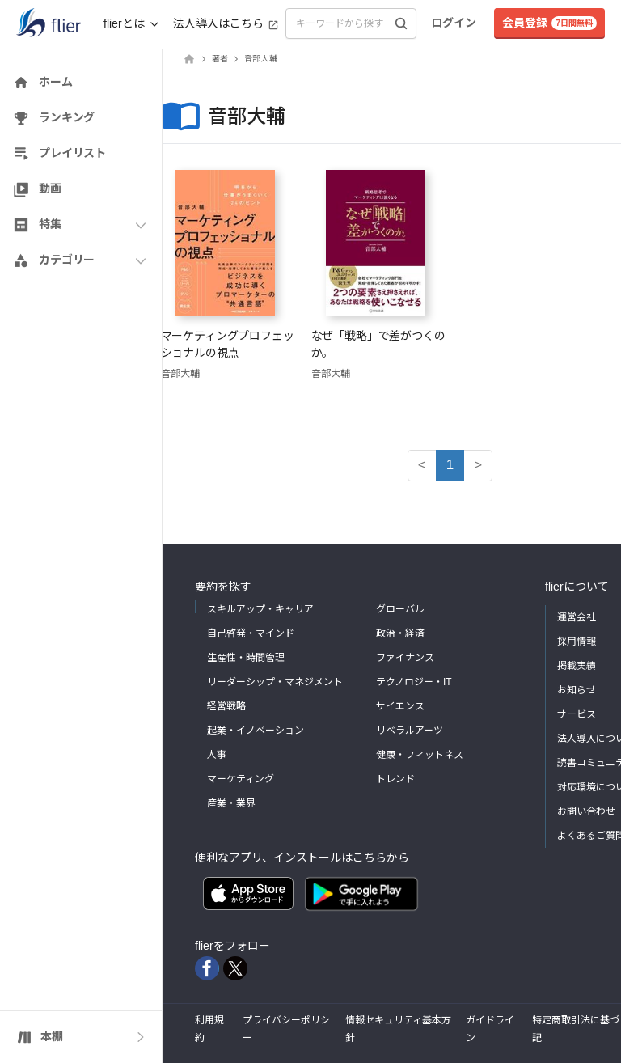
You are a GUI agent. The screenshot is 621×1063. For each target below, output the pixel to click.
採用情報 (576, 641)
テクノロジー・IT (414, 682)
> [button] (478, 464)
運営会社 (576, 617)
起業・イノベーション (255, 730)
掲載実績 (576, 665)
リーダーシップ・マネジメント (275, 682)
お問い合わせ (586, 811)
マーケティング (240, 779)
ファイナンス (405, 657)
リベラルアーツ (409, 730)
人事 (216, 754)
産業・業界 (231, 803)
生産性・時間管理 (246, 657)
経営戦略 (226, 706)
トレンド (395, 779)
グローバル (400, 609)
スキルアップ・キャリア (260, 609)
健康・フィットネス (419, 754)
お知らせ (576, 690)
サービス (576, 714)
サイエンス (400, 706)
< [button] (422, 464)
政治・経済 (400, 633)
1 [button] (450, 464)
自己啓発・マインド (250, 633)
